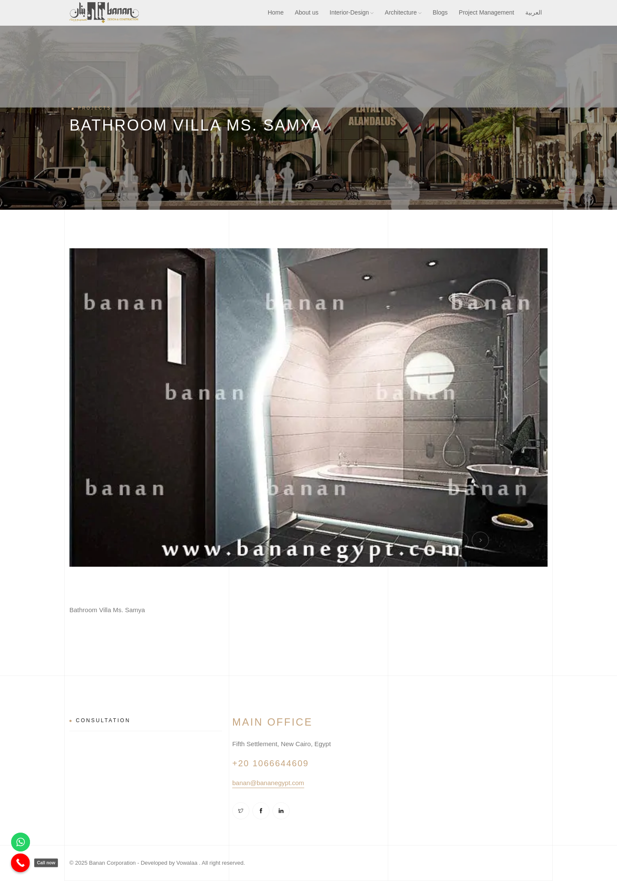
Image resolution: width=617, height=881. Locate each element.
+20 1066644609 (270, 763)
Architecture (403, 12)
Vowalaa (187, 863)
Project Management (486, 12)
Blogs (440, 12)
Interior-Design (351, 12)
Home (276, 12)
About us (306, 12)
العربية (533, 12)
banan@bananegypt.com (268, 782)
